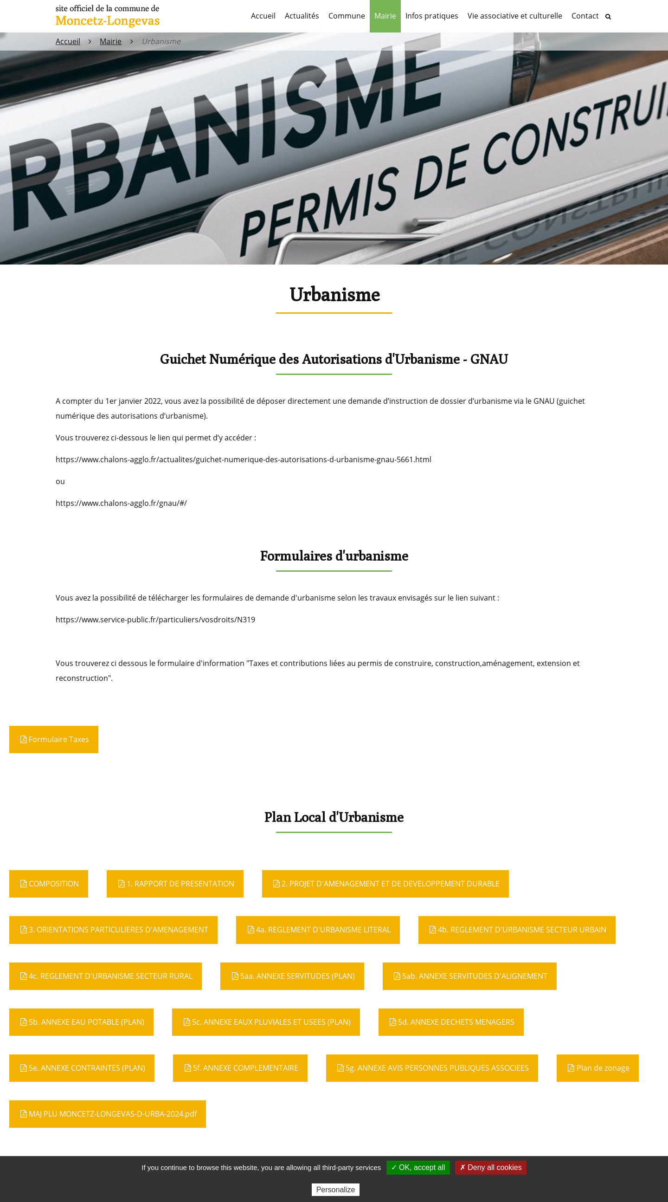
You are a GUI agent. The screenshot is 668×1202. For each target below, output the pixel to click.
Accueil (263, 16)
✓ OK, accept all (418, 1167)
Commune (346, 16)
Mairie (385, 16)
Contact (585, 16)
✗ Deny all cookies (491, 1167)
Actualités (302, 16)
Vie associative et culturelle (515, 16)
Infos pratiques (431, 16)
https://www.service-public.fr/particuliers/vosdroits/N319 (155, 619)
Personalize (335, 1190)
